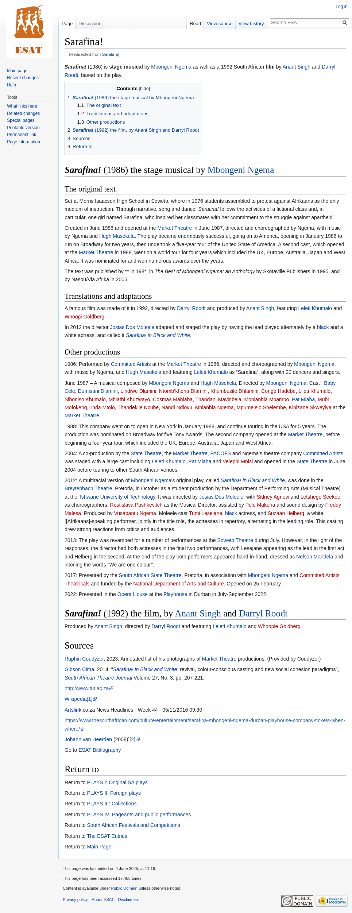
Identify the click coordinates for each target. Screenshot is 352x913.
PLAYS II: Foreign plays (114, 793)
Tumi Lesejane (205, 513)
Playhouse (175, 594)
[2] (132, 739)
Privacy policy (75, 899)
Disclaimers (128, 899)
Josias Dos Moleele (132, 327)
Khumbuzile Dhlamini (234, 391)
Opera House (132, 594)
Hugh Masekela (117, 236)
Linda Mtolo (101, 407)
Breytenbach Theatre (88, 488)
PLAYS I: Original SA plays (117, 782)
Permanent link (21, 134)
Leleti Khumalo (315, 308)
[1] (90, 699)
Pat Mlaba (303, 399)
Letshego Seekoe (320, 497)
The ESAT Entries (107, 836)
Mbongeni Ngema (171, 67)
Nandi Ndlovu (177, 407)
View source (220, 23)
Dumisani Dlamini (98, 391)
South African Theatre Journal (98, 678)
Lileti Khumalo (314, 391)
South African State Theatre (150, 575)
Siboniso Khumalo (85, 399)
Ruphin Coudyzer (84, 659)
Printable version (23, 127)
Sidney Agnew (273, 497)
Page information (23, 141)
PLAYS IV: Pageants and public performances (139, 814)
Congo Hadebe (278, 391)
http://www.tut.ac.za (87, 688)
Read (195, 23)
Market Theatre (175, 228)
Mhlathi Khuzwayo (129, 399)
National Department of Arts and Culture (178, 584)
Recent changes (23, 77)
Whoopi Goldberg (84, 317)
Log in (342, 6)
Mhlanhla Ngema (214, 407)
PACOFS (220, 453)
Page (67, 23)
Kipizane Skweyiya (310, 407)
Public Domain (124, 888)
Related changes (23, 113)
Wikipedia (76, 699)
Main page (17, 70)
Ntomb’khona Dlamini (183, 391)
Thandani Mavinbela (218, 399)
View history (251, 23)
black (323, 327)
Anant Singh (296, 67)
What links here (22, 106)
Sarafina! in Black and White (158, 335)
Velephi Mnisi (238, 461)
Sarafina (110, 54)
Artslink (73, 710)
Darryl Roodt (191, 308)
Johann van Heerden (88, 739)
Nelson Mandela (314, 557)
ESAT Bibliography (99, 750)
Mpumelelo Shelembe (261, 407)
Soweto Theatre (235, 540)
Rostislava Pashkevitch (136, 505)
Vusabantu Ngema (135, 513)
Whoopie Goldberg (279, 626)
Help (11, 85)
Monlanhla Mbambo (266, 399)
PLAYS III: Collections (111, 803)
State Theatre (146, 453)
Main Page (99, 847)
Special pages (20, 120)
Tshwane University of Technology (117, 497)
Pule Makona (260, 505)
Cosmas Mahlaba (173, 399)
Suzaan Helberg (286, 513)
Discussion (89, 23)
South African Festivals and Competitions (133, 825)
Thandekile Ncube (138, 407)
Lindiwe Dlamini (138, 391)
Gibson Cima (79, 669)
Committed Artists (131, 364)
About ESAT (103, 899)
